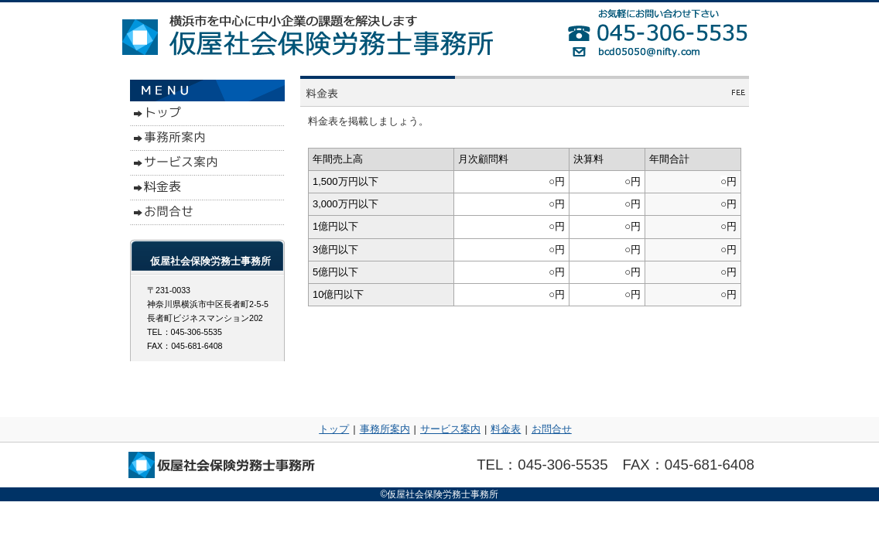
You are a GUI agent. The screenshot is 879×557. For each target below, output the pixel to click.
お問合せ (552, 429)
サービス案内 (450, 429)
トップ (334, 429)
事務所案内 (385, 429)
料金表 (506, 429)
